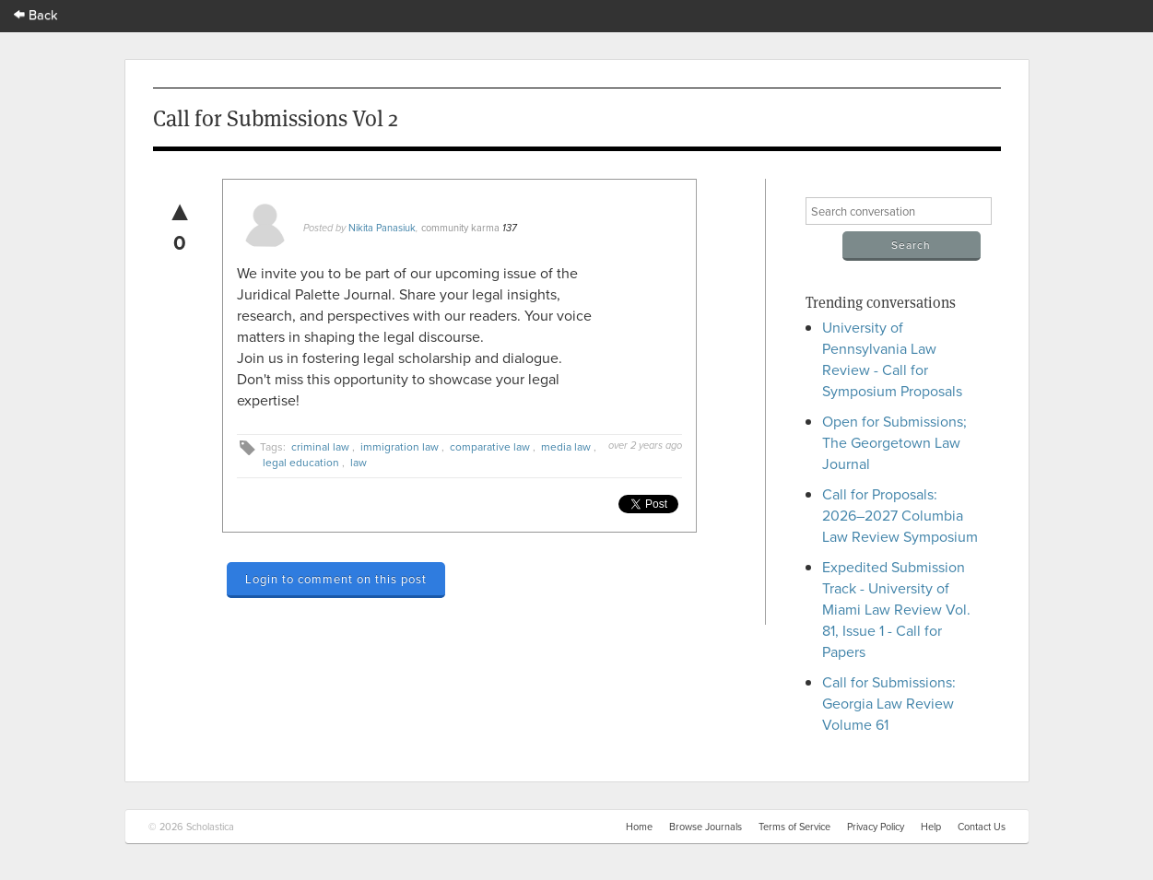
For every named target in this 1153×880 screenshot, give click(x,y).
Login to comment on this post (336, 578)
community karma (460, 227)
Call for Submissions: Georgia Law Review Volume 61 (889, 703)
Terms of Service (794, 826)
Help (931, 826)
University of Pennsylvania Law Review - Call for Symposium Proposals (892, 359)
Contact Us (982, 826)
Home (639, 826)
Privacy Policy (875, 826)
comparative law (490, 446)
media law (566, 446)
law (358, 462)
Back (36, 14)
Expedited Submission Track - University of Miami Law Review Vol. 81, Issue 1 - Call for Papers (896, 609)
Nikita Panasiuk (382, 227)
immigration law (399, 446)
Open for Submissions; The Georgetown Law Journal (894, 442)
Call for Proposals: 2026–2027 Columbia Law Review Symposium (900, 515)
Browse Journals (705, 826)
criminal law (320, 446)
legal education (301, 462)
